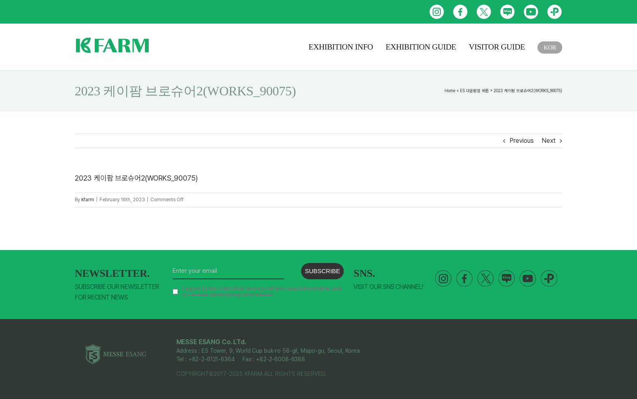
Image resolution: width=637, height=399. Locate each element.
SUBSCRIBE (322, 270)
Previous (521, 141)
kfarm (87, 200)
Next (549, 141)
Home (449, 90)
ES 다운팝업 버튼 (474, 90)
